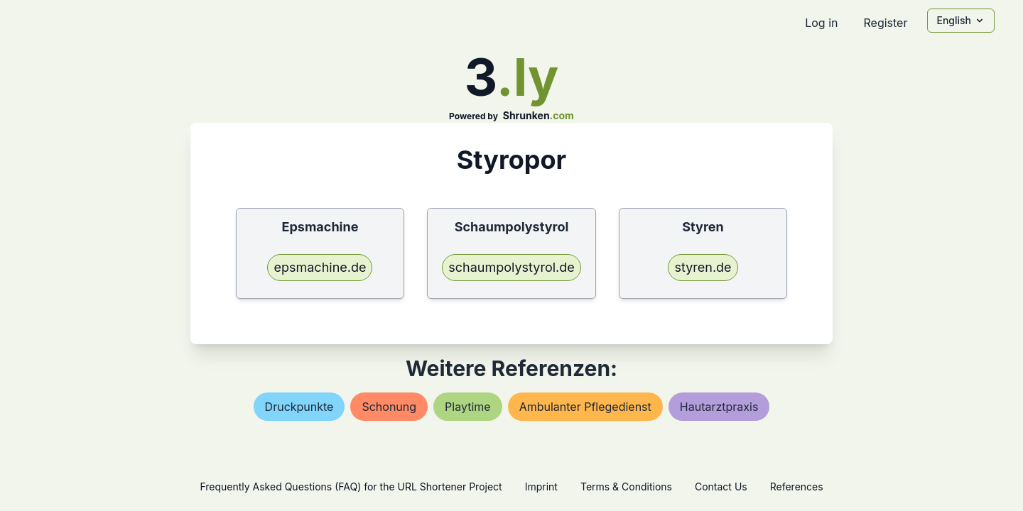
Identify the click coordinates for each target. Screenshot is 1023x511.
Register (885, 23)
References (796, 486)
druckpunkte (299, 407)
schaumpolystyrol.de (511, 267)
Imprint (541, 486)
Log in (821, 23)
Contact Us (721, 486)
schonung (389, 407)
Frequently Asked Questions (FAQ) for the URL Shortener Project (351, 486)
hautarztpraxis (719, 407)
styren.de (702, 267)
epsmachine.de (320, 267)
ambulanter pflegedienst (585, 407)
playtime (468, 407)
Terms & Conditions (626, 486)
